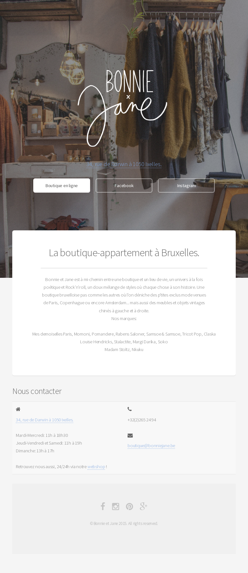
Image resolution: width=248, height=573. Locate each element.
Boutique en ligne (61, 185)
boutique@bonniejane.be (151, 445)
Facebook (123, 185)
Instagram (186, 185)
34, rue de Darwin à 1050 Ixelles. (124, 164)
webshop (96, 466)
